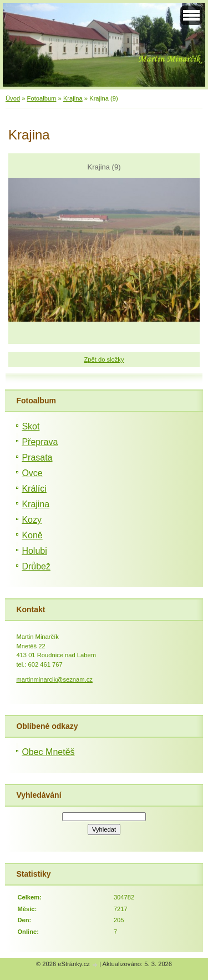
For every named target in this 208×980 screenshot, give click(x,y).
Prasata (37, 457)
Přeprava (40, 442)
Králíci (34, 488)
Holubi (34, 551)
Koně (32, 535)
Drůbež (36, 566)
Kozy (32, 519)
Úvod (13, 98)
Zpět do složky (104, 359)
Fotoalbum (42, 98)
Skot (30, 426)
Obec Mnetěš (48, 752)
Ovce (32, 473)
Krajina (73, 98)
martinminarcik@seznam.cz (54, 679)
